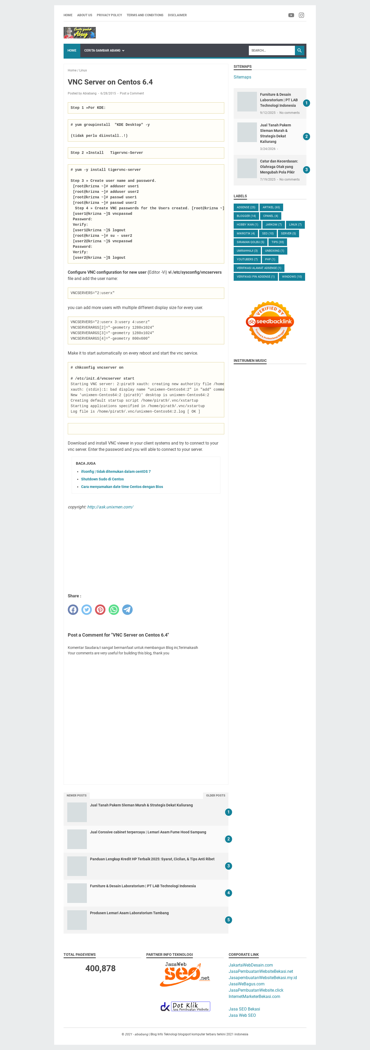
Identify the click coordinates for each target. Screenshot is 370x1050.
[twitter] (86, 609)
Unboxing (274, 250)
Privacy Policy (109, 15)
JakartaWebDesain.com (251, 965)
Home (68, 15)
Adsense (246, 207)
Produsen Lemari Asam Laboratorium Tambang (129, 913)
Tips (278, 242)
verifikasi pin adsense (256, 276)
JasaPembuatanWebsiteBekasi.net (261, 971)
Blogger (246, 216)
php (270, 259)
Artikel (271, 207)
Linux (295, 224)
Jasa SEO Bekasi (244, 1009)
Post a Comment (132, 93)
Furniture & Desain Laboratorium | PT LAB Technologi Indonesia (143, 886)
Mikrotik (246, 233)
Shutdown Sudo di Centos (102, 479)
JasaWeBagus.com (247, 983)
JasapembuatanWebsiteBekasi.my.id (263, 977)
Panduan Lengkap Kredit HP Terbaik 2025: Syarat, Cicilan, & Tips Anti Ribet (152, 859)
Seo (268, 233)
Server (288, 233)
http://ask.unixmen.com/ (110, 506)
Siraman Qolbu (250, 242)
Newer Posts (77, 795)
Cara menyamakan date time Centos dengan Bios (122, 487)
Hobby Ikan (247, 224)
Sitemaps (242, 77)
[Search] (272, 50)
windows (292, 276)
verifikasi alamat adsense (259, 268)
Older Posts (215, 795)
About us (84, 15)
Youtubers (247, 259)
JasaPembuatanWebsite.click (256, 990)
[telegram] (127, 609)
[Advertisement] (146, 551)
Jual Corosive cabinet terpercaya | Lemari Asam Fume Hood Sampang (148, 832)
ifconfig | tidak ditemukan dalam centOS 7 (116, 471)
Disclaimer (177, 15)
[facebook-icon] (291, 15)
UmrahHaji (247, 250)
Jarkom (274, 224)
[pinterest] (100, 609)
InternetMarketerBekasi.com (254, 996)
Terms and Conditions (145, 15)
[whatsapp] (114, 609)
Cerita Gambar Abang (102, 50)
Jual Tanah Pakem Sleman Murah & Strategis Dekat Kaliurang (141, 805)
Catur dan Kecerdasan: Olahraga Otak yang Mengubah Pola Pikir (279, 166)
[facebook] (73, 609)
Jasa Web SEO (242, 1015)
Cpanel (270, 216)
